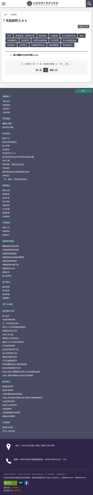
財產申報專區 (7, 390)
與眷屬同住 (12, 40)
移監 (82, 35)
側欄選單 (3, 4)
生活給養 (6, 209)
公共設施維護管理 (9, 360)
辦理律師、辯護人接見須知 (13, 164)
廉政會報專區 (7, 386)
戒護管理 (6, 205)
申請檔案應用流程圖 (10, 250)
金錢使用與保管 (38, 45)
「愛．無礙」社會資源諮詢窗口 (15, 179)
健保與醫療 (54, 45)
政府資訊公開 (8, 311)
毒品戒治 (43, 35)
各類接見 (23, 45)
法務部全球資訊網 (10, 474)
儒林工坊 (6, 227)
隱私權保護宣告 (37, 474)
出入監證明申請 (69, 35)
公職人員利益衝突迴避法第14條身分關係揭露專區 (22, 397)
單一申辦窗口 (50, 474)
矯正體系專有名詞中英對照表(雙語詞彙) (18, 157)
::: (2, 2)
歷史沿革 (6, 101)
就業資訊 (6, 175)
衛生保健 (6, 201)
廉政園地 (6, 381)
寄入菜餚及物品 (69, 40)
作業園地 (6, 222)
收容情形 (6, 290)
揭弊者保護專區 (8, 416)
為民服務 (13, 14)
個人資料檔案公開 (9, 353)
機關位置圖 (6, 123)
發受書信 (11, 45)
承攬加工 (6, 235)
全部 (9, 35)
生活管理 (55, 40)
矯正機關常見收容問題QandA (25, 55)
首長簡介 (6, 109)
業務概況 (6, 185)
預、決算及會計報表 (10, 323)
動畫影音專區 (7, 427)
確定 (67, 64)
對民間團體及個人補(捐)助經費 (14, 364)
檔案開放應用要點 (9, 253)
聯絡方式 (6, 138)
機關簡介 (6, 96)
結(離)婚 (54, 35)
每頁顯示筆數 (48, 64)
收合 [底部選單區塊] (83, 91)
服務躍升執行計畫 (9, 331)
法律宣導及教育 (8, 401)
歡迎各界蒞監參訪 (9, 142)
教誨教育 (6, 194)
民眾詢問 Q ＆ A (16, 20)
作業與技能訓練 (40, 40)
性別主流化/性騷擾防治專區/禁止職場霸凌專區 (21, 372)
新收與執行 (67, 45)
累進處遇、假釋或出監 (25, 35)
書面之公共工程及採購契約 (13, 342)
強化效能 (6, 216)
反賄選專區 (6, 409)
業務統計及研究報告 (10, 338)
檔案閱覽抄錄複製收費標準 (13, 257)
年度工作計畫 (7, 334)
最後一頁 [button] (53, 70)
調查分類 (6, 190)
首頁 (5, 14)
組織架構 (6, 105)
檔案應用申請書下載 (10, 265)
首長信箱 (6, 112)
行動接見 (6, 168)
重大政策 (6, 316)
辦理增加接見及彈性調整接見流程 (16, 172)
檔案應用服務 (8, 241)
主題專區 (6, 422)
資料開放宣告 (61, 474)
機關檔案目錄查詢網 (10, 246)
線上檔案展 (6, 276)
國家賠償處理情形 (9, 357)
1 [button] (45, 70)
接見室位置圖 (7, 127)
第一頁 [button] (38, 70)
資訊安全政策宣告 (24, 474)
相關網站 (6, 298)
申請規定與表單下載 (10, 349)
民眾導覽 (6, 118)
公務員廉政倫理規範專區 (12, 394)
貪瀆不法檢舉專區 (9, 405)
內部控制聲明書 (8, 319)
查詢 (89, 3)
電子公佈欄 (7, 304)
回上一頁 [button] (84, 26)
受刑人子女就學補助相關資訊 (14, 327)
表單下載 (6, 160)
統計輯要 (6, 294)
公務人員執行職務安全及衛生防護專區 (17, 375)
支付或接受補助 (8, 346)
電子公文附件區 (8, 431)
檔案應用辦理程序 (9, 261)
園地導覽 (6, 287)
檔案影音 (6, 272)
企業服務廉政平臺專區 (11, 412)
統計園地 (6, 282)
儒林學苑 (6, 231)
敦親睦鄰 (6, 213)
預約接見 (6, 149)
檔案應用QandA (8, 268)
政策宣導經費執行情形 (11, 368)
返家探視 (25, 40)
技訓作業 (6, 198)
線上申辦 (6, 146)
